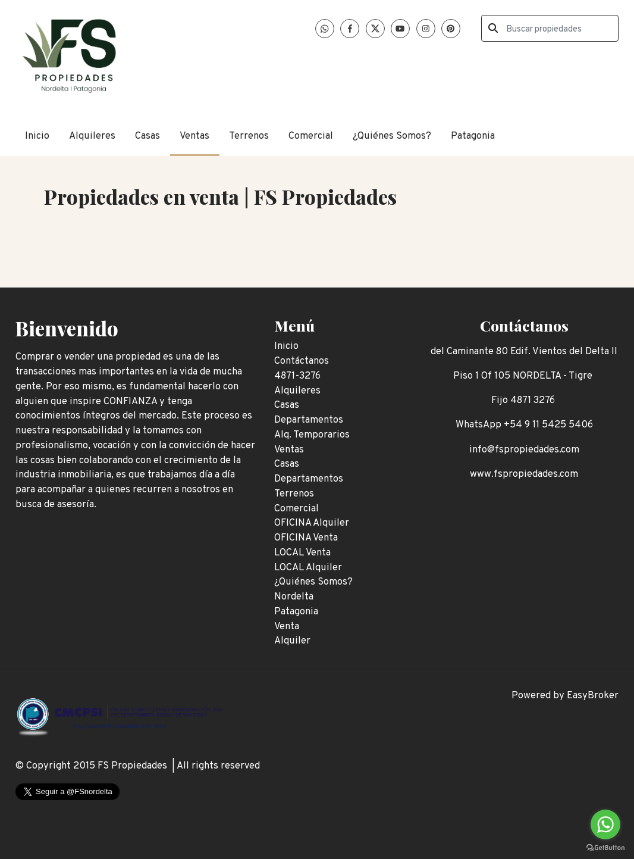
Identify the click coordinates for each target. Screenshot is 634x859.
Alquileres (92, 136)
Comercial (310, 136)
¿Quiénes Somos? (392, 136)
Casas (147, 136)
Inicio (37, 136)
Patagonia (473, 136)
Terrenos (249, 136)
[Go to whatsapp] (605, 824)
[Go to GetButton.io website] (605, 847)
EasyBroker (593, 695)
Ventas (194, 136)
